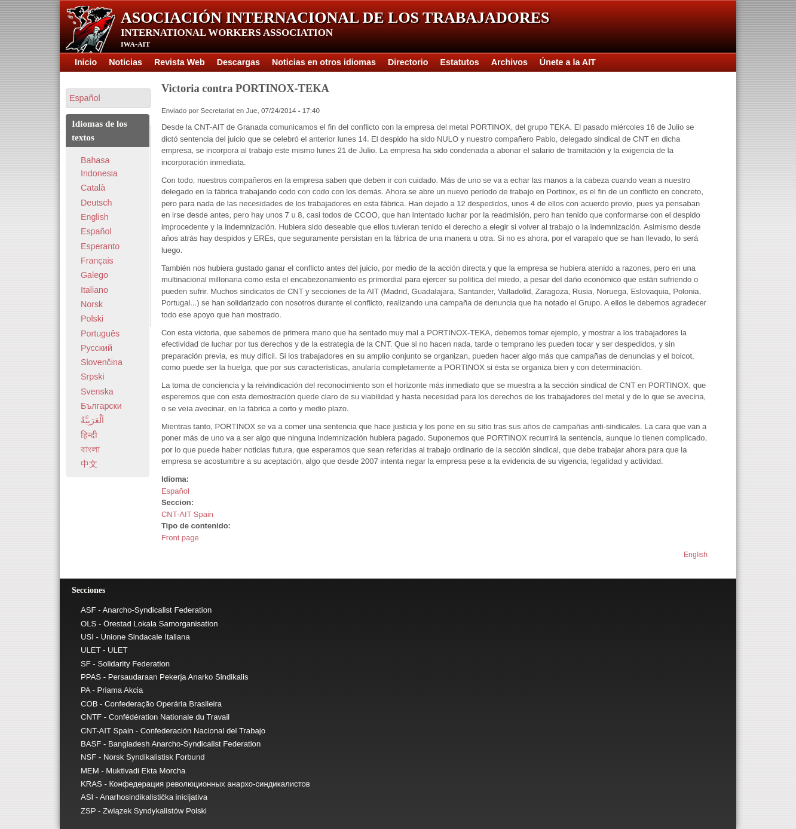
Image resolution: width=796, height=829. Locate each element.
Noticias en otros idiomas (324, 62)
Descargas (238, 62)
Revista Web (179, 62)
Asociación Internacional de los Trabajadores (335, 17)
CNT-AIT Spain (187, 514)
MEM (90, 770)
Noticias (125, 62)
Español (175, 491)
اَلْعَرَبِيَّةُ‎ (92, 420)
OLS (88, 623)
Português (100, 333)
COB (89, 703)
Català (93, 187)
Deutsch (96, 202)
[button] (108, 98)
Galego (94, 275)
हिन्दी (89, 435)
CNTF (91, 716)
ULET (90, 650)
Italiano (94, 290)
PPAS (91, 676)
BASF (91, 743)
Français (97, 260)
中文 (89, 464)
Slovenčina (102, 362)
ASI (87, 797)
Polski (92, 318)
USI (87, 636)
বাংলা (90, 449)
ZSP (88, 810)
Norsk (92, 304)
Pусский (96, 348)
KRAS (91, 783)
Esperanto (100, 246)
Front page (180, 537)
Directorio (408, 62)
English (696, 554)
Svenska (97, 391)
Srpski (93, 376)
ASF (88, 609)
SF (86, 663)
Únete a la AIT (568, 62)
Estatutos (459, 62)
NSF (88, 756)
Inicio (86, 62)
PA (85, 690)
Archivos (509, 62)
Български (101, 406)
